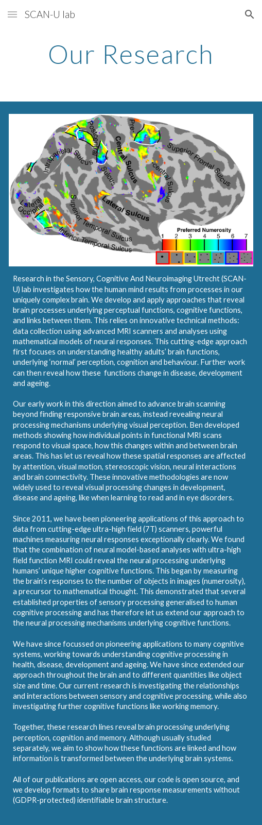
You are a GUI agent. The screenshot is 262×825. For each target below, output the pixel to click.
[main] (131, 54)
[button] (12, 14)
